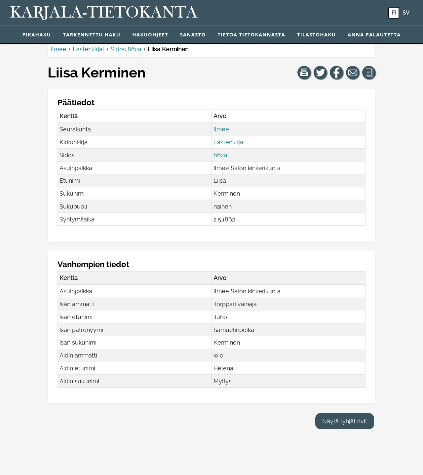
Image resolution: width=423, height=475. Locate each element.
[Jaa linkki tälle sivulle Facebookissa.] (336, 72)
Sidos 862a (126, 49)
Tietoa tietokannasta (251, 34)
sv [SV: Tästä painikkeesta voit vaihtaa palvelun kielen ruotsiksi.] (406, 13)
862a (220, 155)
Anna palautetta (374, 34)
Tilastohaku (316, 34)
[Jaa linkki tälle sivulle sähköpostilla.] (352, 72)
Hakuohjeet (150, 34)
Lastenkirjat (88, 49)
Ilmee (58, 49)
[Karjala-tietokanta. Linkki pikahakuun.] (104, 13)
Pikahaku (36, 34)
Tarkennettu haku (91, 34)
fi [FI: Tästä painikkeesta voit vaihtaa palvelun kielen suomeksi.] (394, 13)
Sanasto (193, 34)
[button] (304, 72)
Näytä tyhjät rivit (344, 421)
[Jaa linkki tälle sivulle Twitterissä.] (320, 72)
